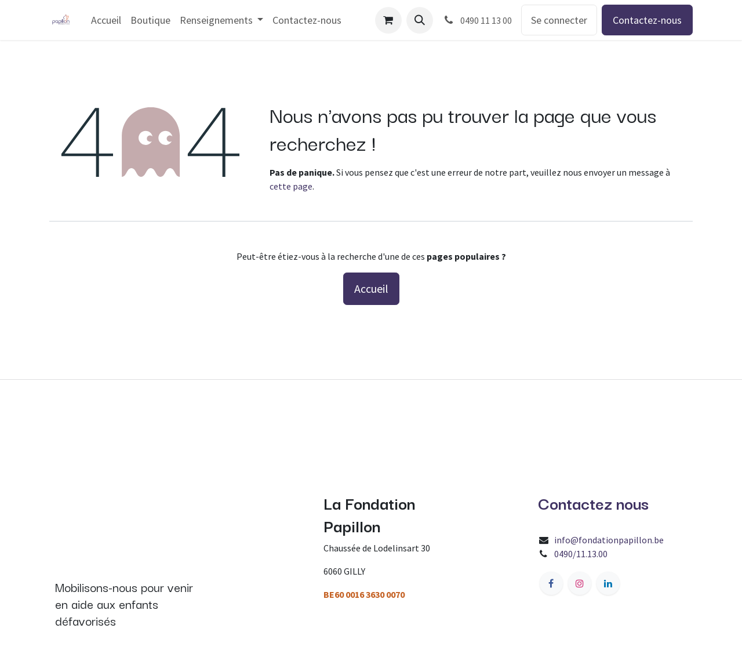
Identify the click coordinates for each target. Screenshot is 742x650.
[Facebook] (551, 583)
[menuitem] (106, 20)
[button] (419, 20)
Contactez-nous (647, 20)
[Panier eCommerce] (388, 20)
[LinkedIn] (608, 583)
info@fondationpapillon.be (609, 540)
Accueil (371, 288)
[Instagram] (579, 583)
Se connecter (559, 20)
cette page (291, 186)
